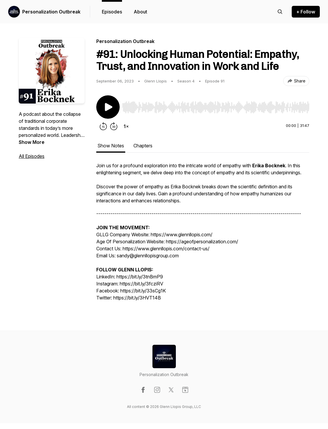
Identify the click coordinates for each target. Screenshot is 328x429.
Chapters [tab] (142, 146)
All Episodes (31, 156)
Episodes (112, 12)
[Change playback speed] (126, 126)
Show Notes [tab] (110, 146)
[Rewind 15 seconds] (103, 126)
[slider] (215, 107)
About (140, 12)
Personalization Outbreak (51, 12)
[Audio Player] (215, 105)
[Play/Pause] (108, 107)
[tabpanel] (202, 234)
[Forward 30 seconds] (114, 126)
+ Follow (305, 12)
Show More (31, 142)
